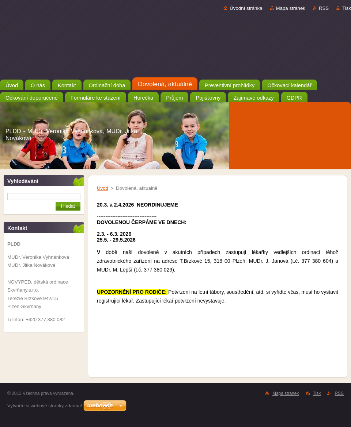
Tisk (346, 8)
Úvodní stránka (246, 8)
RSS (324, 8)
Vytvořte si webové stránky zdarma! (44, 405)
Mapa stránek (290, 8)
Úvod (102, 188)
